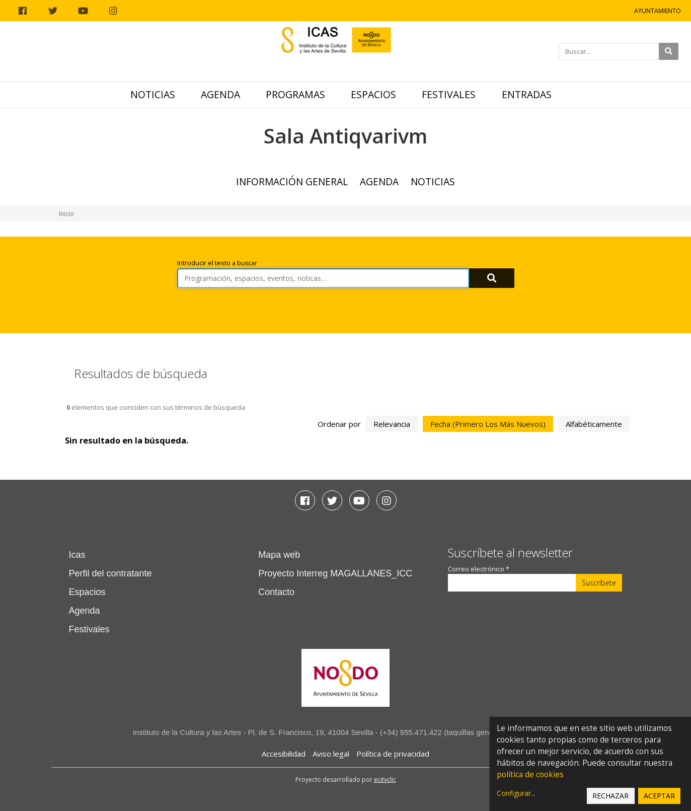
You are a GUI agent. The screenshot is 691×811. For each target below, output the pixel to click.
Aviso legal (331, 754)
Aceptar (659, 795)
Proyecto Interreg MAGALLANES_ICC (335, 573)
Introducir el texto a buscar (217, 263)
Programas (295, 94)
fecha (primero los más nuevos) (488, 424)
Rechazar (610, 795)
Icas (77, 555)
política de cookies (530, 774)
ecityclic (385, 779)
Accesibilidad (283, 754)
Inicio (66, 213)
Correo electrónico (478, 569)
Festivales (449, 94)
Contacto (276, 592)
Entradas (527, 94)
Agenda (220, 94)
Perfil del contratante (110, 573)
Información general (292, 181)
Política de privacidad (392, 754)
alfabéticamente (594, 424)
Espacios (373, 94)
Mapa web (279, 555)
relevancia (391, 424)
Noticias (152, 94)
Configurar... (516, 793)
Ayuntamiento (657, 11)
